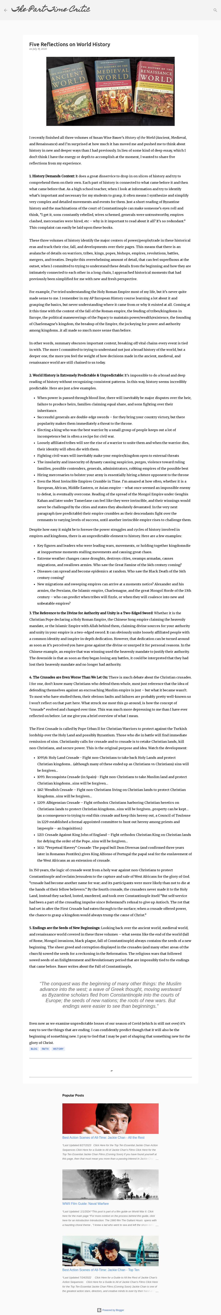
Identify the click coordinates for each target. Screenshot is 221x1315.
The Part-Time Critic (50, 10)
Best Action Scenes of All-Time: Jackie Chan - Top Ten (100, 1270)
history (58, 1049)
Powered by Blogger (110, 1310)
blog (34, 1049)
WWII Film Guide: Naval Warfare (85, 1203)
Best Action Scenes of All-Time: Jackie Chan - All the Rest (103, 1137)
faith (45, 1049)
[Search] (95, 10)
